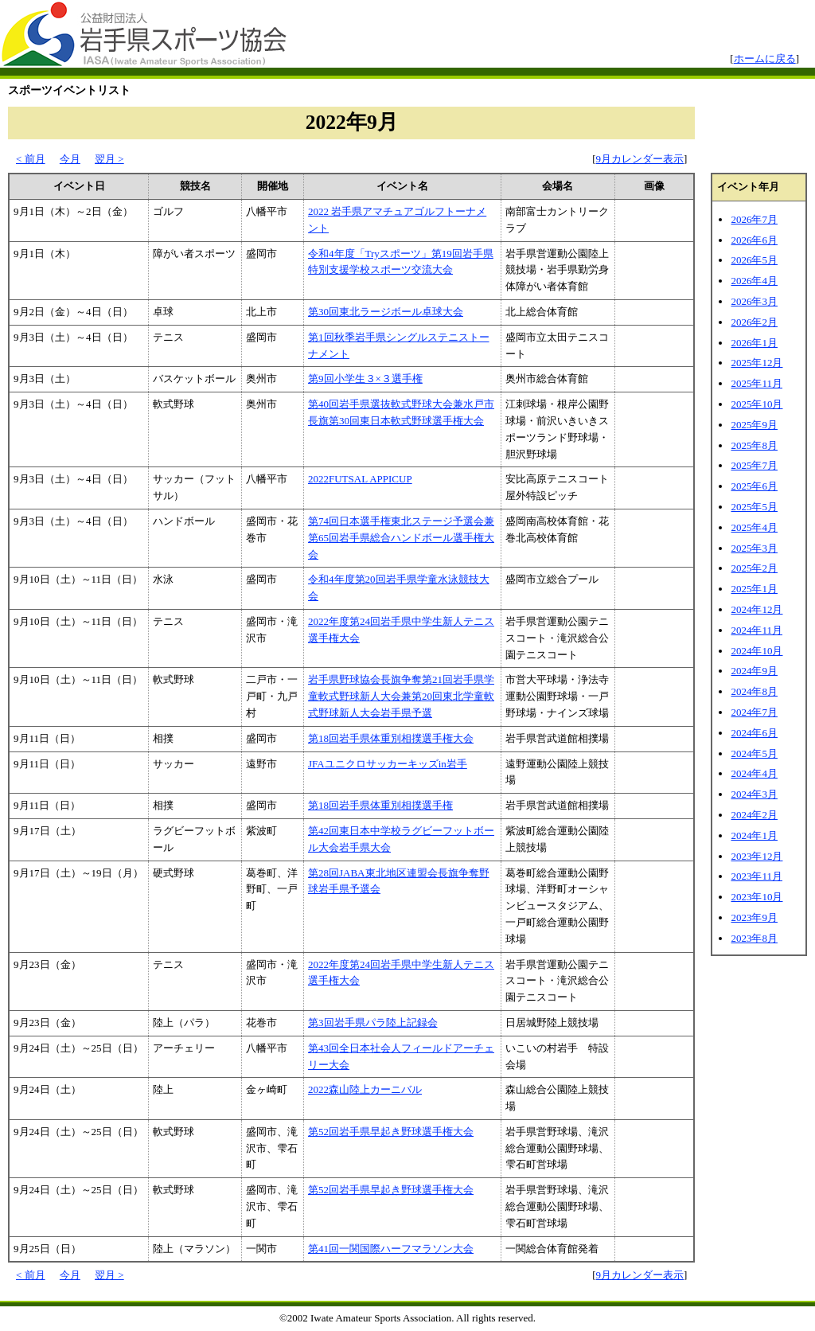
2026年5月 (754, 260)
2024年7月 (754, 712)
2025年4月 (754, 527)
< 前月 (30, 159)
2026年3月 (754, 301)
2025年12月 (756, 363)
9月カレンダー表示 (640, 159)
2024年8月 (754, 691)
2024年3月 (754, 794)
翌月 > (109, 159)
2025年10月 (756, 404)
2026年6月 (754, 240)
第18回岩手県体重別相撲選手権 (380, 805)
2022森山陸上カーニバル (365, 1089)
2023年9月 (754, 917)
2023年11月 (756, 876)
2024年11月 (756, 630)
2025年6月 (754, 486)
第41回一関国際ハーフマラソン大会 (391, 1249)
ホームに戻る (765, 58)
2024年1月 (754, 835)
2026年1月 (754, 343)
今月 (70, 159)
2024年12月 (756, 609)
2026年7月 (754, 219)
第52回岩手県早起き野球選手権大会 (391, 1132)
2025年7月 (754, 465)
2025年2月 (754, 568)
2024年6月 (754, 733)
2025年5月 (754, 507)
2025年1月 (754, 589)
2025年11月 (756, 383)
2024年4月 (754, 773)
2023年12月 (756, 856)
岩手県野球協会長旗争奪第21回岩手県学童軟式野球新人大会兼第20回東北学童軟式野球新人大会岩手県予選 (401, 696)
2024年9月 (754, 671)
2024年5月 (754, 753)
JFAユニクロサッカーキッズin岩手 (387, 764)
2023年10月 (756, 897)
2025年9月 (754, 425)
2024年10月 (756, 651)
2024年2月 (754, 815)
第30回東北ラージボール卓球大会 (385, 312)
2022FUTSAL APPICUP (360, 479)
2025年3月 (754, 548)
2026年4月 (754, 281)
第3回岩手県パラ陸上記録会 (373, 1022)
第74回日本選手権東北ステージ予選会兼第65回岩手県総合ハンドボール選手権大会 (401, 537)
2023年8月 (754, 938)
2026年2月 (754, 322)
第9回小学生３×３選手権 (365, 378)
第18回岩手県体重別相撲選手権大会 (391, 738)
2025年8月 (754, 445)
